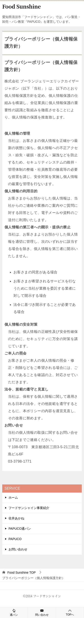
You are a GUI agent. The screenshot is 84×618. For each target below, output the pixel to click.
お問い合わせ (18, 549)
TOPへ (70, 612)
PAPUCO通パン (20, 528)
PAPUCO (15, 539)
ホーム (13, 497)
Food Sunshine (21, 6)
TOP (21, 572)
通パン (14, 612)
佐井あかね (16, 518)
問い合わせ (42, 612)
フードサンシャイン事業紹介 (29, 508)
